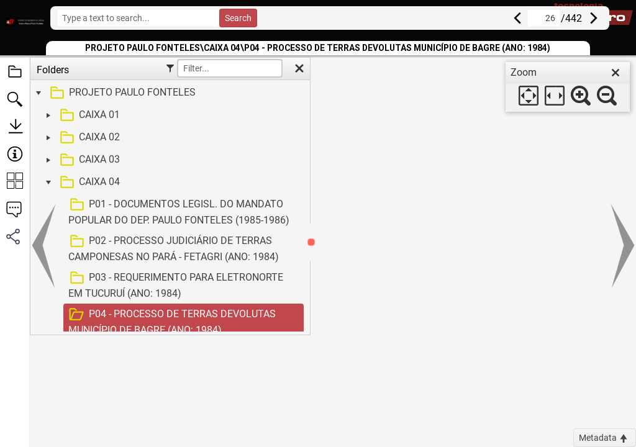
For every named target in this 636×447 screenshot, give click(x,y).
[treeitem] (169, 93)
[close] (615, 72)
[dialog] (568, 87)
